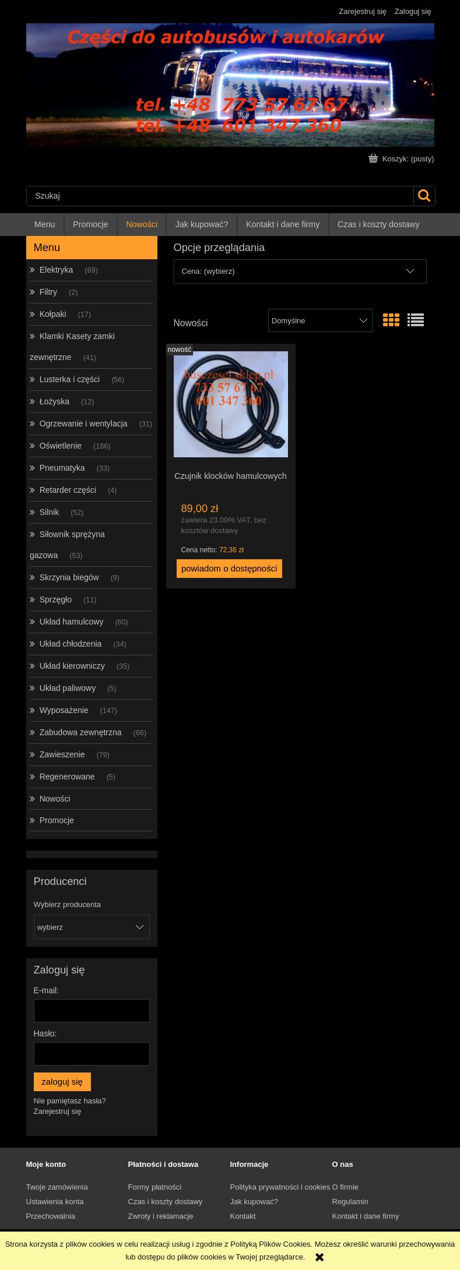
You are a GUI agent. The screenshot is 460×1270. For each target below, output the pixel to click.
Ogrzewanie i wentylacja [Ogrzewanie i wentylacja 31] (84, 423)
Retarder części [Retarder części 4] (68, 490)
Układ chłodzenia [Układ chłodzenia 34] (71, 643)
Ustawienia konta (55, 1201)
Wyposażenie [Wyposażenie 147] (64, 710)
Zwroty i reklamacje (161, 1216)
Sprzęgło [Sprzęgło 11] (56, 599)
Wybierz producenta (67, 905)
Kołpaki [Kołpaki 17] (53, 314)
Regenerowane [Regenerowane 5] (67, 776)
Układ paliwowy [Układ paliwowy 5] (68, 688)
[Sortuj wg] (320, 320)
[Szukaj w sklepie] (220, 196)
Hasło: (45, 1033)
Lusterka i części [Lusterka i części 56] (70, 379)
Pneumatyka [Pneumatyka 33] (62, 467)
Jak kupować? (254, 1201)
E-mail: (46, 990)
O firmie (345, 1187)
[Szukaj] (424, 196)
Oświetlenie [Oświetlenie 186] (61, 445)
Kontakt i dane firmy (365, 1216)
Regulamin (350, 1201)
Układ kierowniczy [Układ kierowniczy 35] (72, 666)
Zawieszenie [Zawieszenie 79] (62, 754)
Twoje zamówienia (57, 1187)
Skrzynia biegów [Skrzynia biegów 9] (69, 577)
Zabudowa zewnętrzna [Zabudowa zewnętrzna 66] (81, 732)
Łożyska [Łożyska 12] (54, 401)
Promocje (57, 820)
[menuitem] (45, 224)
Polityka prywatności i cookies (280, 1187)
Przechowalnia (51, 1216)
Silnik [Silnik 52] (49, 512)
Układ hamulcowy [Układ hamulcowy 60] (72, 621)
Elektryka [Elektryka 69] (56, 269)
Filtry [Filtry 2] (48, 292)
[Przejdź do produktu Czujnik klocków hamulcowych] (231, 406)
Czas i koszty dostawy (165, 1201)
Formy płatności (155, 1187)
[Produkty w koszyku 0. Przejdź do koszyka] (402, 158)
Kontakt (243, 1216)
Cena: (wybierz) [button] (208, 271)
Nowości (55, 798)
